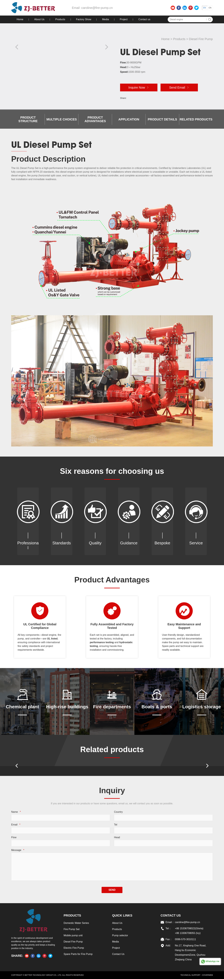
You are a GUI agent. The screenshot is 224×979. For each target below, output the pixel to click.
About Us (39, 19)
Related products (196, 119)
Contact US (171, 915)
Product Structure (27, 119)
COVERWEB (207, 975)
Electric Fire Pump (74, 948)
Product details (162, 119)
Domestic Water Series (76, 923)
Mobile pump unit (73, 935)
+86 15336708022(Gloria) (189, 928)
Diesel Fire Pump (201, 39)
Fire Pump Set (71, 929)
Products (60, 19)
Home (20, 19)
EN (204, 8)
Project (124, 19)
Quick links (122, 915)
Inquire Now (138, 87)
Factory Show (83, 19)
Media (105, 19)
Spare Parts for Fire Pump (78, 954)
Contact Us (118, 954)
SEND (112, 890)
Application (128, 119)
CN (210, 8)
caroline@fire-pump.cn (97, 7)
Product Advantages (95, 119)
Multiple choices (61, 119)
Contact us (144, 19)
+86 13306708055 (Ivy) (188, 933)
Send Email (179, 87)
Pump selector (120, 935)
